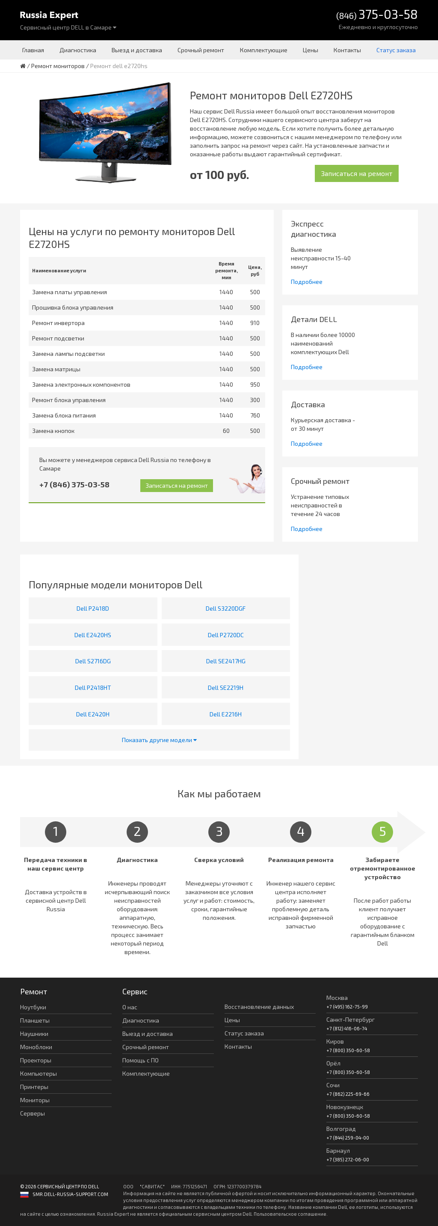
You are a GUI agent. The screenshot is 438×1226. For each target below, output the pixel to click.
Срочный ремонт (201, 50)
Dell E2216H (226, 714)
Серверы (32, 1113)
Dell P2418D (93, 608)
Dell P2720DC (226, 634)
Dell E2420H (93, 714)
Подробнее (307, 281)
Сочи (333, 1085)
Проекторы (35, 1060)
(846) (377, 15)
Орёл (333, 1063)
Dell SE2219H (225, 687)
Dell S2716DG (93, 661)
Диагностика (77, 50)
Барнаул (338, 1150)
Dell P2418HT (93, 687)
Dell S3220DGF (226, 608)
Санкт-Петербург (350, 1019)
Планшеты (35, 1020)
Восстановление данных (259, 1006)
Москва (337, 997)
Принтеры (34, 1086)
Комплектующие (263, 50)
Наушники (34, 1033)
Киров (335, 1041)
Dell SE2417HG (226, 661)
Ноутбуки (33, 1007)
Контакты (347, 50)
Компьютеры (38, 1073)
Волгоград (341, 1128)
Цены (310, 50)
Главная (33, 50)
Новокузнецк (344, 1106)
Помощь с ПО (140, 1060)
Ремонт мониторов (58, 65)
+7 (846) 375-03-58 (74, 484)
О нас (129, 1007)
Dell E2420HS (92, 634)
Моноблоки (36, 1046)
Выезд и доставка (137, 50)
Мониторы (35, 1100)
